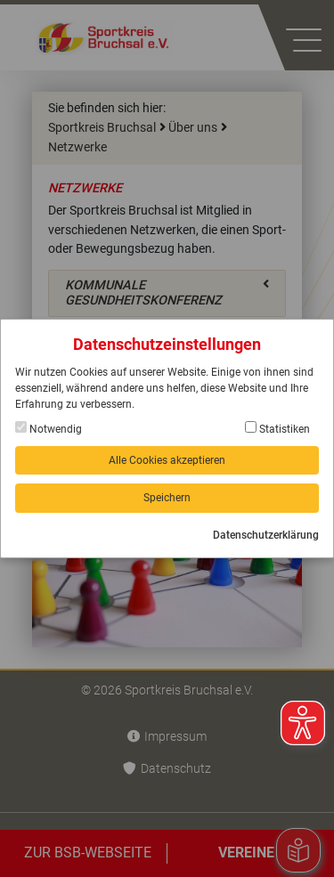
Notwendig (48, 428)
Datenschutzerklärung (266, 535)
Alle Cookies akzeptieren (167, 460)
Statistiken (277, 428)
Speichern (167, 497)
